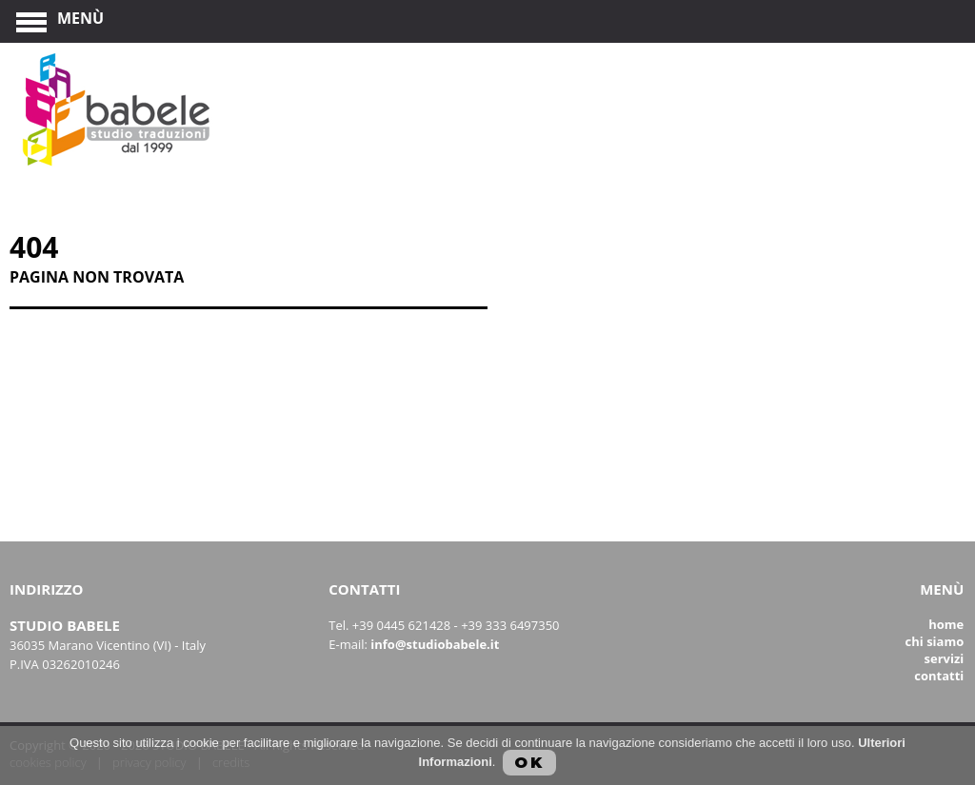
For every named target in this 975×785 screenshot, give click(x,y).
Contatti (939, 675)
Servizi (945, 658)
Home (946, 624)
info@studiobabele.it (434, 644)
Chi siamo (935, 641)
